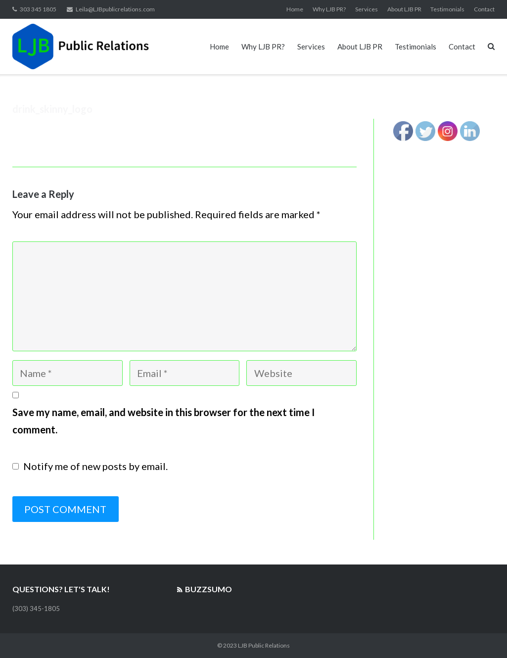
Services (366, 9)
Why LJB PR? (329, 9)
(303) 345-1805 (36, 608)
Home (294, 9)
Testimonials (447, 9)
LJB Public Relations (264, 645)
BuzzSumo (208, 589)
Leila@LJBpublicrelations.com (115, 9)
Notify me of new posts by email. (95, 466)
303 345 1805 (38, 9)
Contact (484, 9)
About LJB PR (404, 9)
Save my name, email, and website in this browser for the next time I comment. (163, 421)
